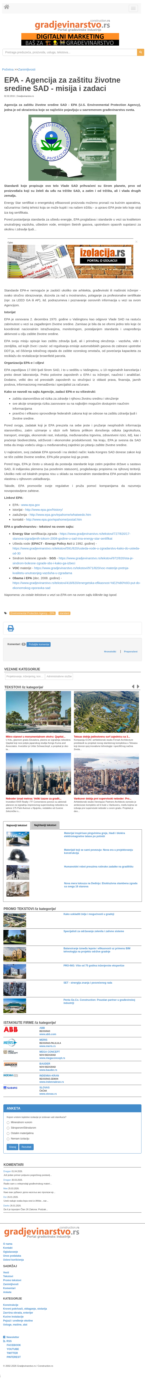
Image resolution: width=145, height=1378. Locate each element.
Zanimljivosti (27, 69)
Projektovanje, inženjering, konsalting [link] (25, 676)
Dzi (5, 1197)
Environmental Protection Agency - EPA (32, 613)
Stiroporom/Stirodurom (23, 1127)
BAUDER (44, 1063)
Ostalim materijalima (22, 1133)
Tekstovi (8, 1276)
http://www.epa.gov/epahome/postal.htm (54, 519)
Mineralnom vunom (21, 1122)
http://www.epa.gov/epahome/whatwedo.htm (60, 514)
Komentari (14, 1164)
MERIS (43, 1039)
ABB (42, 1027)
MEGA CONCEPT (49, 1051)
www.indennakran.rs (51, 1081)
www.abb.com (47, 1034)
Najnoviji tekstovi (16, 825)
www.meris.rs (47, 1046)
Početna (8, 69)
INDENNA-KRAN (49, 1075)
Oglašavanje (10, 1251)
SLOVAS (44, 1087)
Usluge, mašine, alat (15, 1324)
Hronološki (110, 651)
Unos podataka (12, 1255)
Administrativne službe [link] (59, 676)
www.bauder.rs (48, 1070)
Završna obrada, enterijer (18, 1312)
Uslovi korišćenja (13, 1259)
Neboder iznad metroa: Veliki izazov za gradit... (33, 798)
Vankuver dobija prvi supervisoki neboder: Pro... (102, 798)
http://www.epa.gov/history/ (44, 509)
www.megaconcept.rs (52, 1058)
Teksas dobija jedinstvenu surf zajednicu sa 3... (102, 736)
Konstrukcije (10, 1305)
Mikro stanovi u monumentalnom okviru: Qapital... (35, 736)
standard (64, 613)
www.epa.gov (30, 505)
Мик (5, 1188)
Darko (6, 1205)
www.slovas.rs (48, 1093)
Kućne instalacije (13, 1316)
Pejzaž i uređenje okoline (18, 1320)
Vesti (6, 1272)
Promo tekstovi (12, 1280)
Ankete (7, 1292)
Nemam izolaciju (20, 1138)
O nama (7, 1243)
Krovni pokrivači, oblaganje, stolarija (25, 1308)
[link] (72, 25)
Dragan (7, 1171)
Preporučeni (130, 651)
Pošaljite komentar (39, 644)
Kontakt (8, 1247)
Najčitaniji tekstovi (45, 825)
